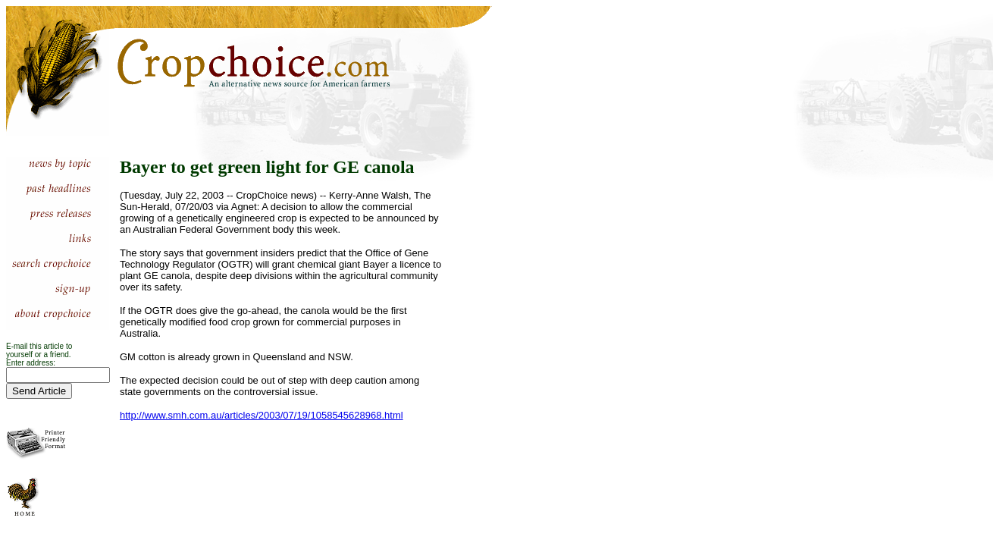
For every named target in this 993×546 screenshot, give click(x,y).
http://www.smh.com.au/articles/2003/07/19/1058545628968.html (261, 415)
